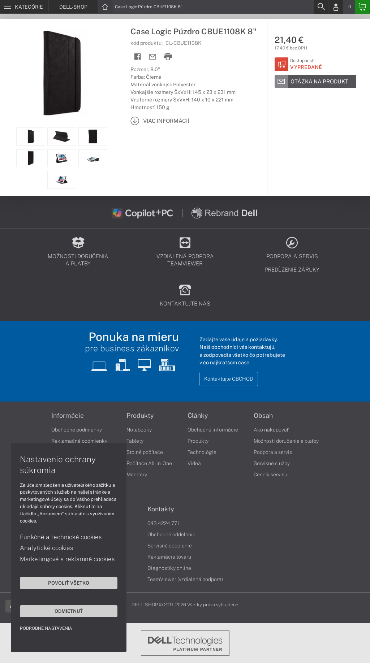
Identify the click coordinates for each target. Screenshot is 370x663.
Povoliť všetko (68, 583)
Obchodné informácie (213, 430)
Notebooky (139, 430)
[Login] (335, 7)
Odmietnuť (69, 611)
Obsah (263, 415)
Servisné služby (272, 463)
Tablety (134, 441)
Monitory (136, 474)
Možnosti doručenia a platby (286, 441)
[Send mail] (153, 57)
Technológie (202, 452)
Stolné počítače (144, 452)
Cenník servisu (270, 474)
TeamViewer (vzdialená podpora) (185, 579)
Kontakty (160, 509)
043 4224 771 (163, 523)
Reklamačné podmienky (79, 441)
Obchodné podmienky (76, 430)
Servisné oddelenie (169, 546)
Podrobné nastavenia (46, 628)
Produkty (140, 415)
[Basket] (362, 7)
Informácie (67, 415)
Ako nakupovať (271, 430)
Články (198, 415)
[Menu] (24, 7)
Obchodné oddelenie (171, 534)
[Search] (321, 7)
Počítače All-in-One (149, 463)
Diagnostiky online (169, 568)
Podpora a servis (273, 452)
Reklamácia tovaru (169, 557)
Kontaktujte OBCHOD (228, 379)
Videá (194, 463)
